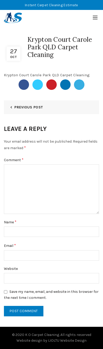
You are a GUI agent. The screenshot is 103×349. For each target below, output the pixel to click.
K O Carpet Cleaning (42, 335)
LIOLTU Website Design (67, 340)
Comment (14, 159)
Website (11, 268)
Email (10, 245)
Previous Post (28, 107)
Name (10, 221)
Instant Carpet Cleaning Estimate (51, 5)
